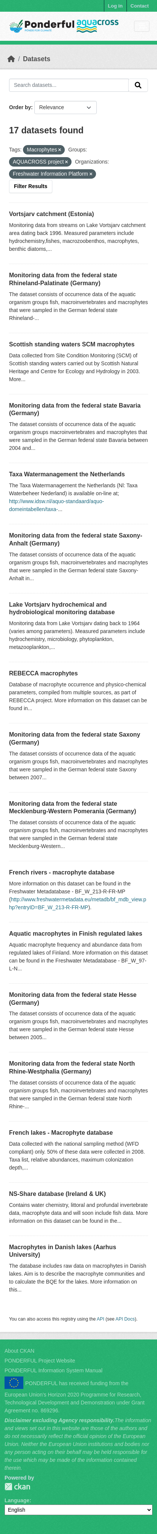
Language (17, 1500)
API (100, 1319)
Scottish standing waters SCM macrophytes (71, 344)
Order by (20, 107)
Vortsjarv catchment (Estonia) (51, 214)
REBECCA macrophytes (43, 673)
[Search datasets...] (69, 85)
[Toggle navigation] (141, 26)
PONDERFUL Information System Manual (53, 1370)
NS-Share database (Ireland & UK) (57, 1194)
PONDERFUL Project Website (40, 1361)
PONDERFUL (17, 1487)
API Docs (125, 1319)
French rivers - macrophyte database (61, 872)
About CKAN (19, 1351)
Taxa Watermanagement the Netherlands (67, 474)
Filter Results (30, 186)
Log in (115, 6)
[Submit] (138, 85)
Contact (140, 6)
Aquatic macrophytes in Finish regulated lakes (75, 933)
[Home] (11, 59)
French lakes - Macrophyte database (61, 1132)
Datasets (36, 59)
